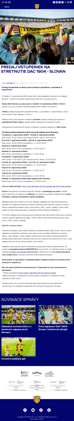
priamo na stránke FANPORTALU (24, 252)
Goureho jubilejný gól (13, 358)
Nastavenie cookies (37, 419)
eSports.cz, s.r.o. (51, 417)
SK (3, 2)
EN (9, 2)
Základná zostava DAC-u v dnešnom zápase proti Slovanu (16, 329)
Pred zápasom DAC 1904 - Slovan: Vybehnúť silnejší (53, 328)
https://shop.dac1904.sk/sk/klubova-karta (37, 273)
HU (6, 2)
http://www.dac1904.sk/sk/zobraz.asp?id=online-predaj (45, 186)
